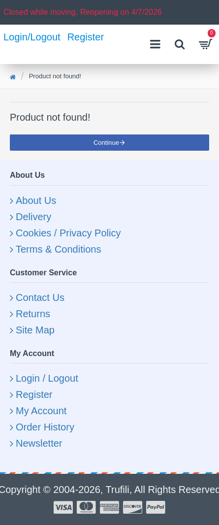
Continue (106, 142)
